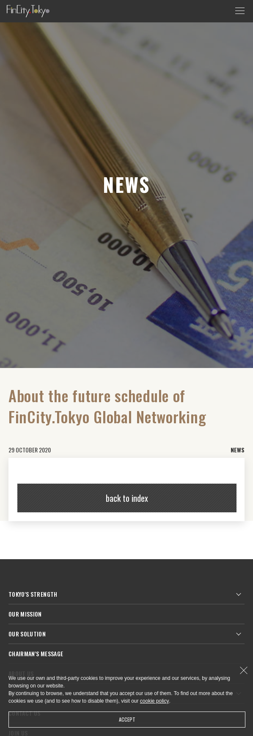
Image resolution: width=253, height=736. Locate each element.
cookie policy (154, 701)
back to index (127, 498)
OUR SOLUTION (27, 633)
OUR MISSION (25, 613)
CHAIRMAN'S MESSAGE (35, 653)
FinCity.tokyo (28, 11)
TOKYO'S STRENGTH (33, 594)
